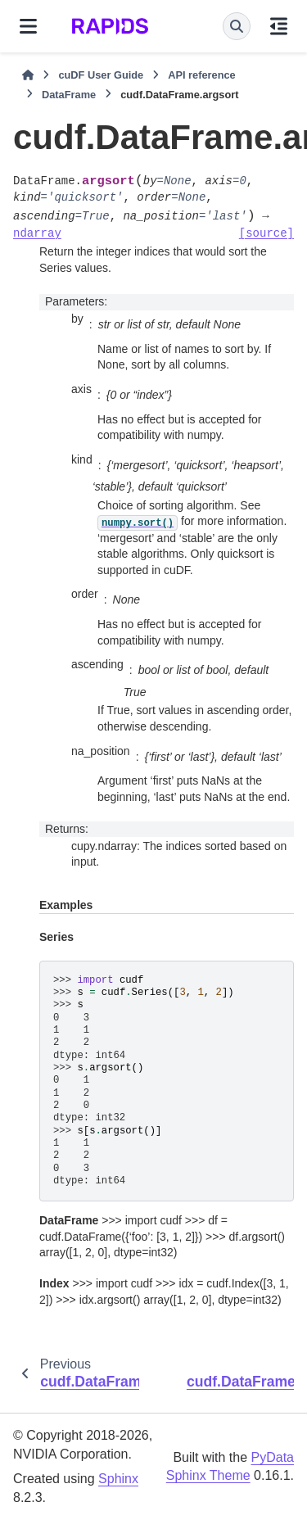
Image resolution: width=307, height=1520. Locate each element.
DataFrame (69, 94)
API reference (202, 75)
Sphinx (118, 1479)
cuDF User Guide (100, 75)
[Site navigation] (28, 26)
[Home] (28, 75)
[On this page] (279, 26)
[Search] (237, 26)
